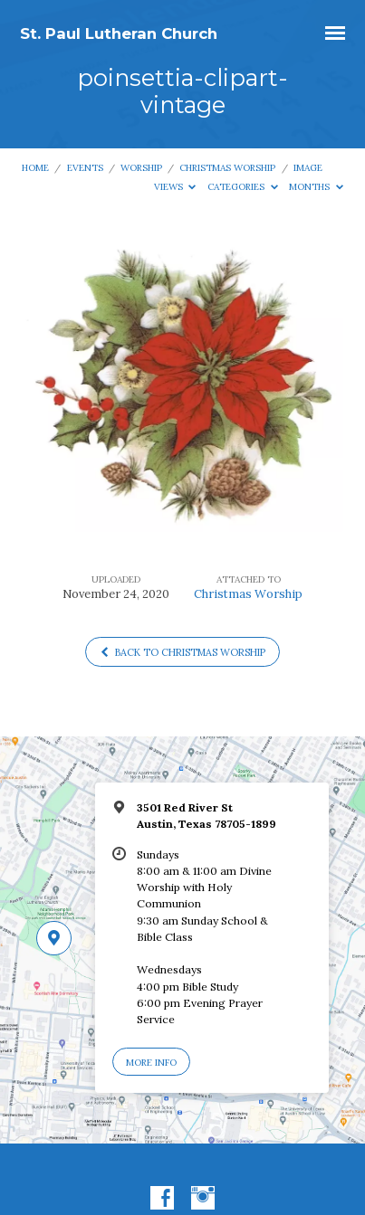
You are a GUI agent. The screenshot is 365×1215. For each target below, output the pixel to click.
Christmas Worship (227, 168)
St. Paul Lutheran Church (118, 33)
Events (85, 168)
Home (35, 168)
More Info (151, 1062)
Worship (141, 168)
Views (175, 187)
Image (307, 168)
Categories (242, 187)
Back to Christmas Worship (182, 652)
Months (316, 187)
